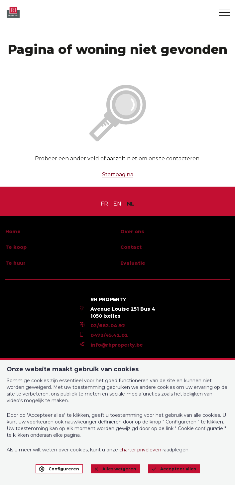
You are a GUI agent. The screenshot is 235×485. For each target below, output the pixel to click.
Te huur (15, 263)
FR (104, 204)
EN (117, 204)
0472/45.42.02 (109, 335)
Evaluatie (132, 263)
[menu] (224, 12)
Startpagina (117, 174)
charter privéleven (140, 450)
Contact (131, 247)
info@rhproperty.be (116, 345)
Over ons (132, 232)
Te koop (16, 247)
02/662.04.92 (107, 326)
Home (13, 232)
